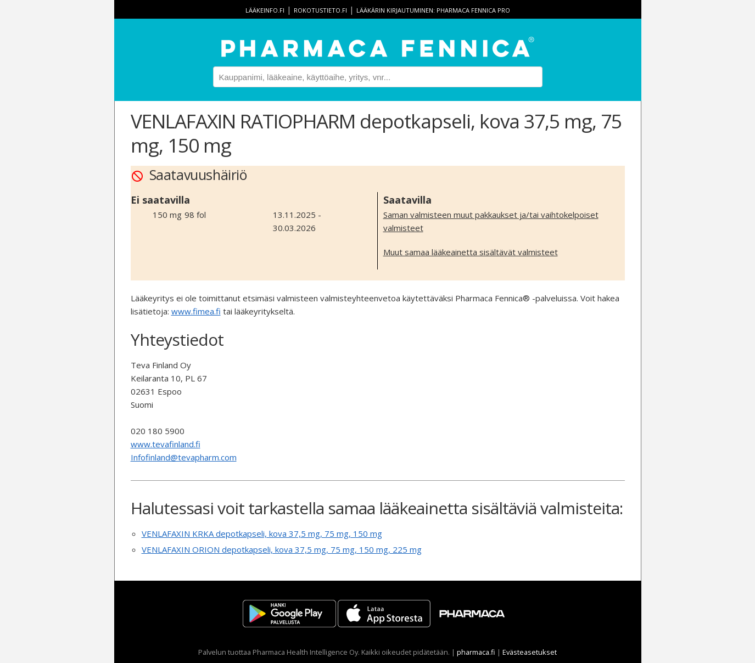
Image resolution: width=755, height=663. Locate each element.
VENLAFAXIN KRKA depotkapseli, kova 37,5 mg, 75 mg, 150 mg (262, 533)
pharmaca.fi (476, 652)
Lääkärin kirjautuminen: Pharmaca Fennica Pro (433, 10)
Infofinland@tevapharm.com (184, 457)
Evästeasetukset (529, 652)
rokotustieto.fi (320, 10)
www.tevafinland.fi (165, 444)
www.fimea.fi (196, 311)
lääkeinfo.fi (264, 10)
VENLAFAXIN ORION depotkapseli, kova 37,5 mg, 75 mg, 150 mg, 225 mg (282, 549)
